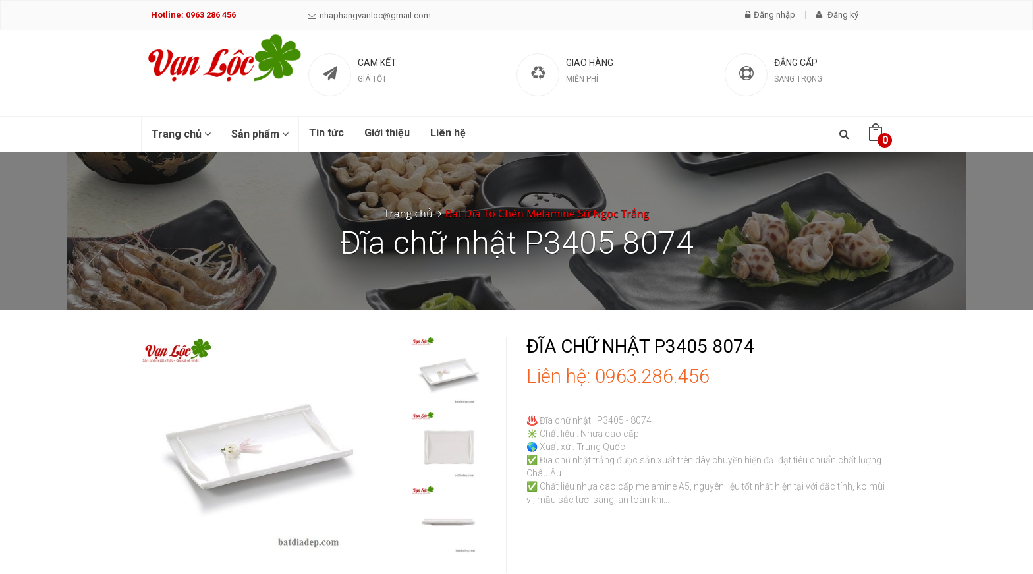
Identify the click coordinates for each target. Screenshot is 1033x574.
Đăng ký (837, 15)
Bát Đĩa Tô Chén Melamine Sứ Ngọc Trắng (547, 213)
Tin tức (326, 133)
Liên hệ (448, 133)
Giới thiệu (387, 133)
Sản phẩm (260, 134)
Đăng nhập (770, 15)
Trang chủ (181, 134)
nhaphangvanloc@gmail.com (369, 15)
